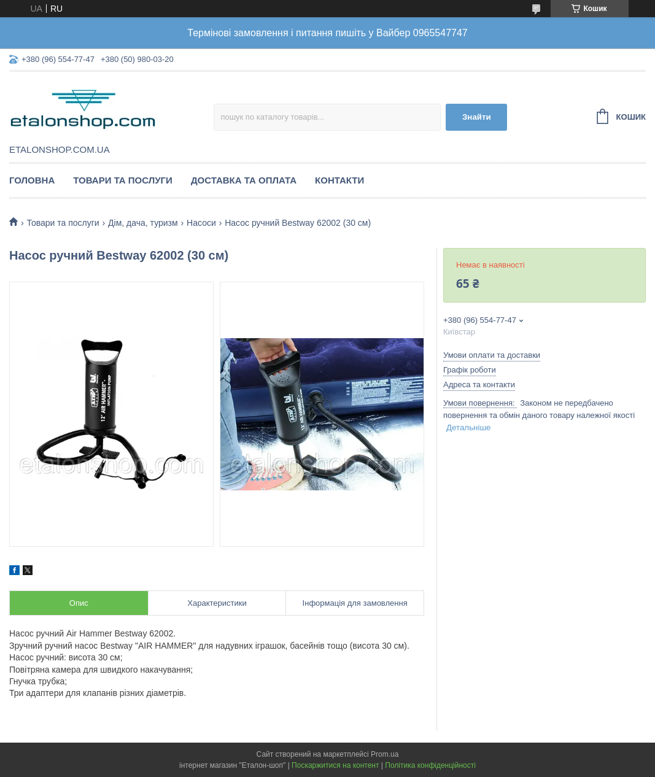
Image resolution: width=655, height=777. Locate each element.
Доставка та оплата (243, 180)
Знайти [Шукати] (476, 117)
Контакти (339, 180)
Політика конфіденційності (430, 765)
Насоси (201, 223)
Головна (32, 180)
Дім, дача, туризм (143, 223)
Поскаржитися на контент (335, 765)
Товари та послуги (122, 180)
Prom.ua (384, 754)
